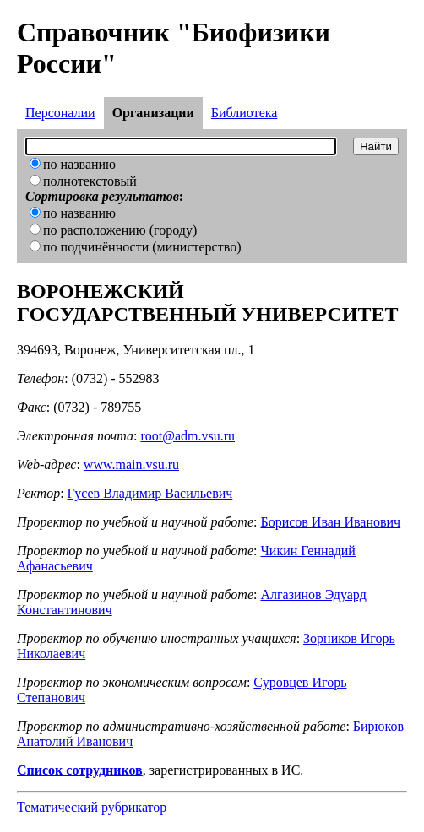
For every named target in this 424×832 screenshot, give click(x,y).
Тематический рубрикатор (91, 807)
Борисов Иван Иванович (330, 522)
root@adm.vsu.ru (187, 436)
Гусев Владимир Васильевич (150, 493)
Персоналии (60, 112)
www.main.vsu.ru (131, 464)
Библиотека (244, 112)
